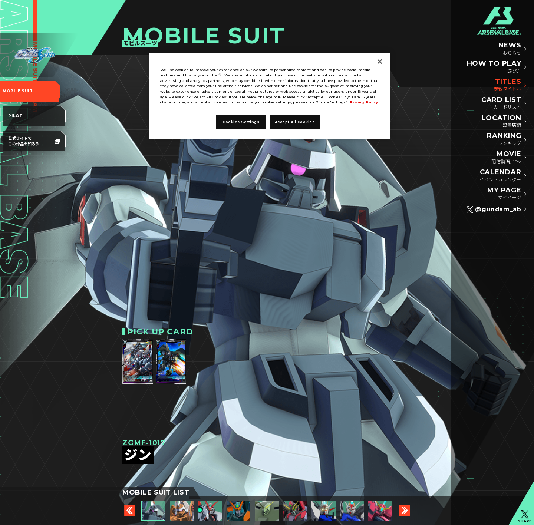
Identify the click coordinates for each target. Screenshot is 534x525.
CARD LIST (501, 103)
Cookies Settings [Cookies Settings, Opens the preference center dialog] (240, 122)
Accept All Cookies (295, 122)
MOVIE (506, 158)
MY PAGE (504, 194)
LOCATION (501, 122)
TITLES (507, 85)
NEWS (509, 49)
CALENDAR (500, 176)
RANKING (504, 139)
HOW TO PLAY (494, 67)
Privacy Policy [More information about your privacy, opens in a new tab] (364, 102)
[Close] (380, 61)
